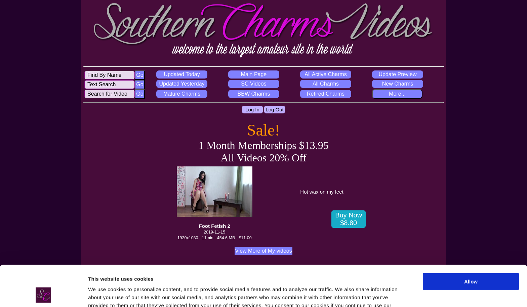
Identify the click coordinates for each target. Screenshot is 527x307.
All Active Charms (326, 74)
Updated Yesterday (181, 84)
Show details (103, 294)
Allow (471, 243)
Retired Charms (325, 94)
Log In (252, 109)
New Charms (397, 84)
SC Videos (253, 84)
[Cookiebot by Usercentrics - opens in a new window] (43, 294)
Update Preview (398, 74)
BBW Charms (254, 94)
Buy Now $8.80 (348, 218)
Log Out (274, 109)
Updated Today (182, 74)
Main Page (254, 74)
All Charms (326, 84)
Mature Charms (181, 94)
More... (397, 94)
